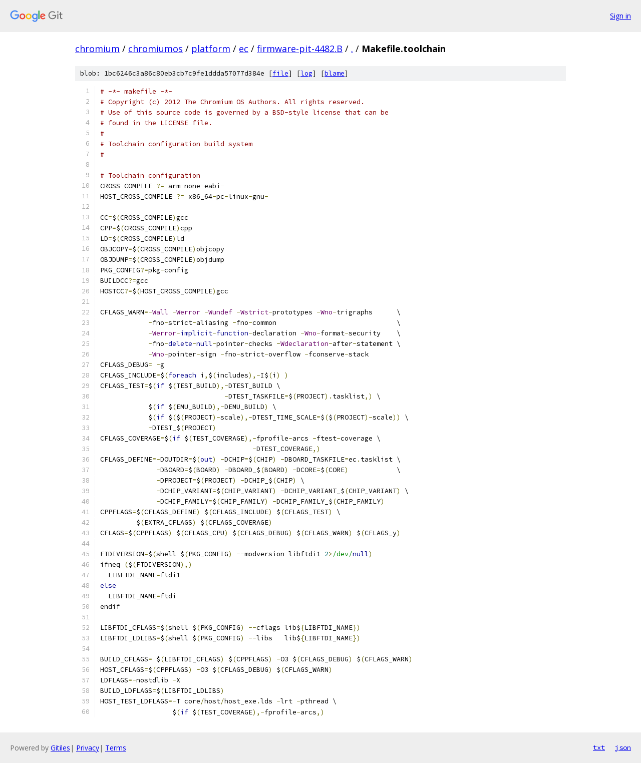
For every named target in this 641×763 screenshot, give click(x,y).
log (306, 73)
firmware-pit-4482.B (300, 49)
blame (335, 73)
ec (243, 49)
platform (210, 49)
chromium (97, 49)
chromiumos (155, 49)
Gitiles (60, 747)
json (623, 747)
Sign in (620, 16)
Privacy (87, 747)
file (280, 73)
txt (599, 747)
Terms (115, 747)
